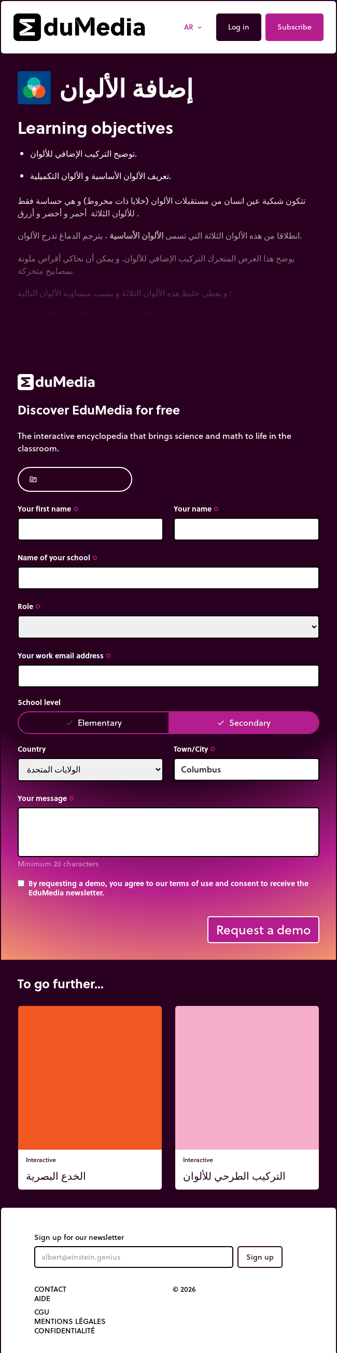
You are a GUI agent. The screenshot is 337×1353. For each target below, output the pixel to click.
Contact (50, 1289)
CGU (41, 1312)
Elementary (93, 722)
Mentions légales (70, 1321)
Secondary (244, 722)
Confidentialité (64, 1331)
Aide (42, 1298)
